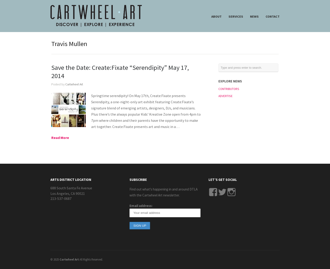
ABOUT (216, 16)
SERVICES (235, 16)
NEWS (254, 16)
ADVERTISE (225, 96)
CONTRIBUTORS (228, 89)
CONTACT (273, 16)
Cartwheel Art (74, 84)
